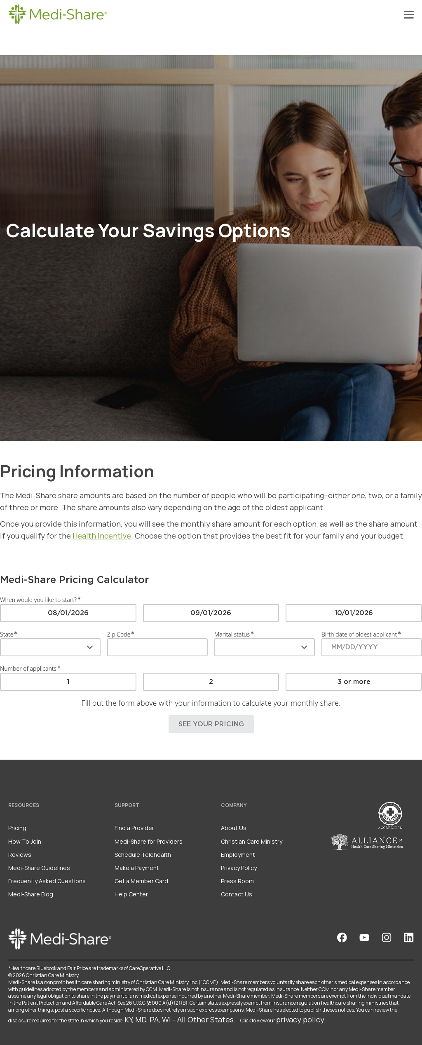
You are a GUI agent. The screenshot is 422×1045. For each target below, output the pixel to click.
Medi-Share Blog (30, 894)
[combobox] (50, 647)
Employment (238, 854)
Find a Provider (134, 828)
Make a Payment (137, 868)
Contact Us (236, 894)
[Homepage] (57, 14)
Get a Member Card (141, 881)
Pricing (17, 828)
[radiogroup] (211, 613)
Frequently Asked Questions (47, 881)
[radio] (68, 613)
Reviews (19, 854)
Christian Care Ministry (251, 841)
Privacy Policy (239, 868)
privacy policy (300, 1019)
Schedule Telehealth (143, 854)
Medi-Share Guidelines (39, 868)
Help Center (131, 894)
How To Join (24, 841)
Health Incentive (102, 536)
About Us (233, 828)
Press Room (237, 881)
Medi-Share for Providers (149, 841)
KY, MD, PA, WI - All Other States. (180, 1019)
